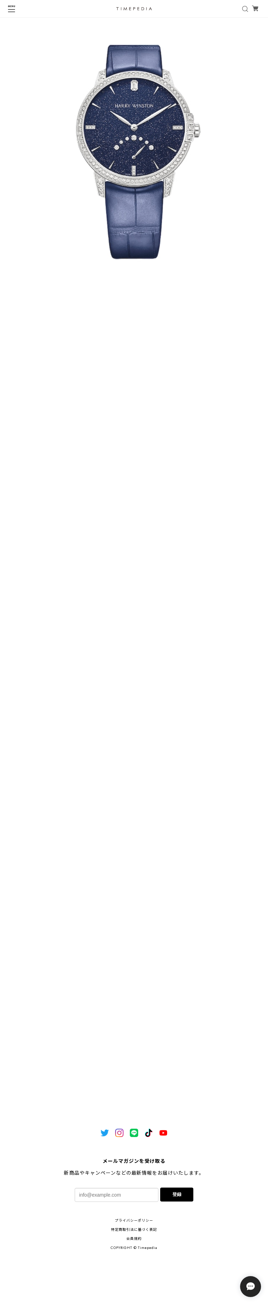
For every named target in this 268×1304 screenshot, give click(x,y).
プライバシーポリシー (134, 1220)
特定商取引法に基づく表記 (134, 1229)
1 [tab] (134, 294)
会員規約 (134, 1238)
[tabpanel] (134, 154)
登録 (176, 1194)
